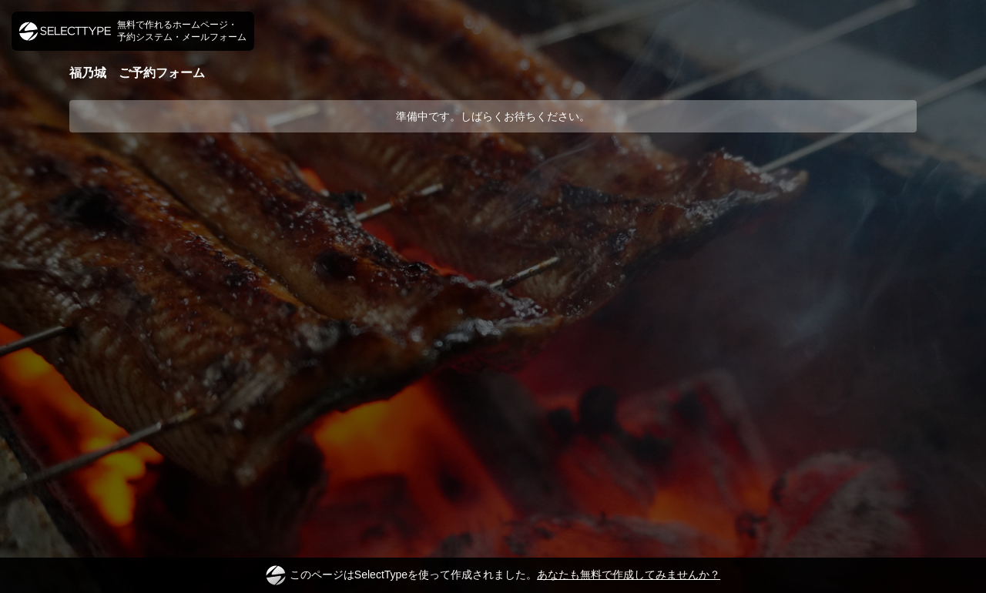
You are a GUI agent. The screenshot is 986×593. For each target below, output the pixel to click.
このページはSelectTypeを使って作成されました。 (493, 575)
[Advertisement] (493, 190)
